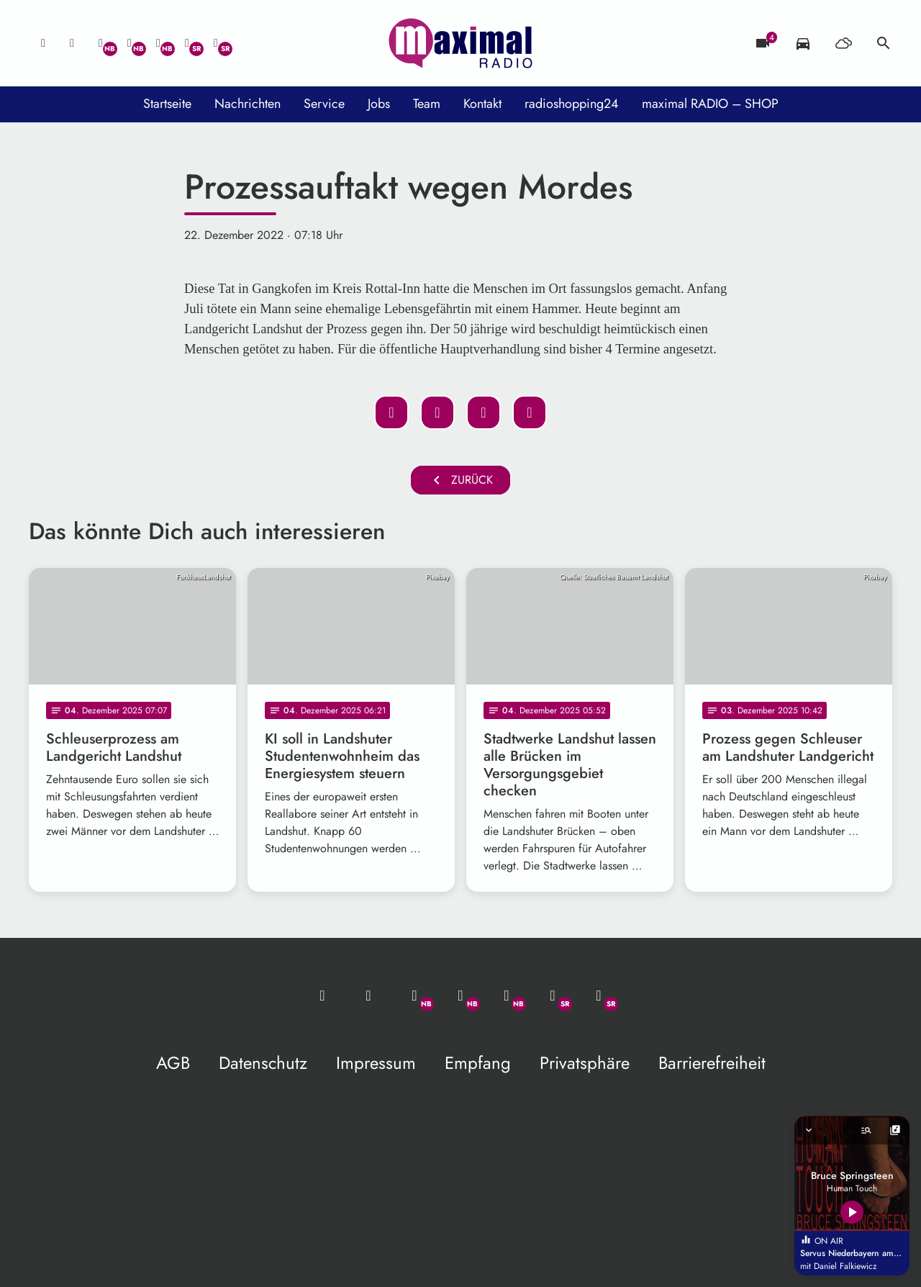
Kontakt (482, 103)
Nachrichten (247, 103)
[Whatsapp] (100, 43)
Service (324, 103)
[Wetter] (843, 43)
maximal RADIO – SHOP (710, 103)
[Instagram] (158, 43)
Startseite (167, 103)
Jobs (379, 103)
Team (426, 103)
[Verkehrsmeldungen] (803, 43)
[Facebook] (129, 43)
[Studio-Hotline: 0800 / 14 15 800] (72, 43)
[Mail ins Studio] (43, 43)
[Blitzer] (762, 43)
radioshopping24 (572, 103)
